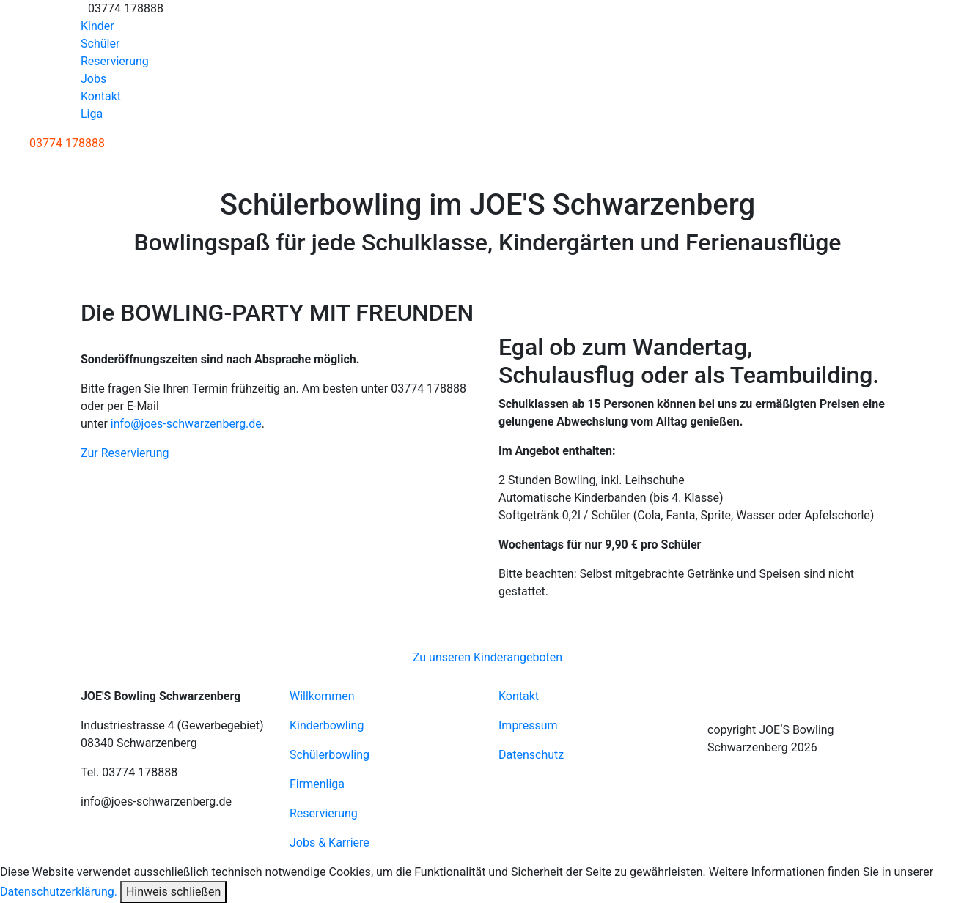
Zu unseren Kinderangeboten (487, 657)
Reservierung (115, 61)
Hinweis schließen (173, 892)
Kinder (97, 26)
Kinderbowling (327, 725)
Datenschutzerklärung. (58, 892)
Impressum (528, 725)
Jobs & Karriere (329, 843)
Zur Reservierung (125, 453)
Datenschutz (531, 755)
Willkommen (322, 696)
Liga (92, 114)
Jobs (93, 79)
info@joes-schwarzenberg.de (186, 424)
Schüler (100, 44)
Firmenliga (317, 784)
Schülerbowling (329, 755)
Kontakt (101, 96)
